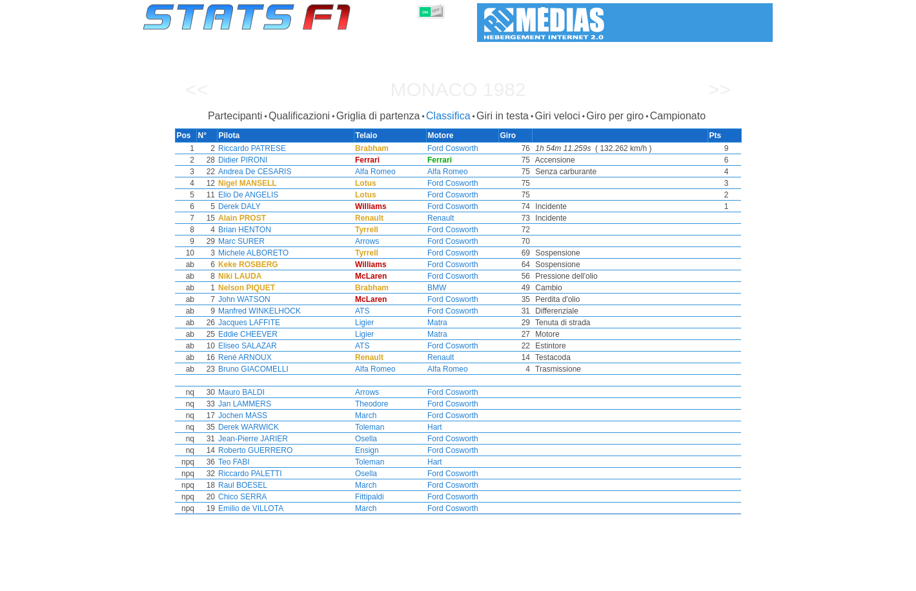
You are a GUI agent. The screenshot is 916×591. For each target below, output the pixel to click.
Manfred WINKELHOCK (257, 311)
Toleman (368, 427)
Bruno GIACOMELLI (251, 369)
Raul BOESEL (240, 485)
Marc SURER (239, 241)
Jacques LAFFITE (247, 322)
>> (719, 89)
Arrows (366, 241)
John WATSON (242, 299)
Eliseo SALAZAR (245, 345)
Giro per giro (615, 115)
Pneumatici (471, 578)
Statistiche (187, 578)
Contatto (748, 578)
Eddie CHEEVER (245, 334)
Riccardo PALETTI (247, 473)
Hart (434, 427)
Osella (365, 438)
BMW (436, 287)
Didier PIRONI (240, 160)
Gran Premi (288, 578)
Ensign (366, 450)
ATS (361, 311)
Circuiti (562, 578)
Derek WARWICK (246, 427)
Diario (602, 578)
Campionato (678, 115)
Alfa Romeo (374, 171)
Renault (440, 218)
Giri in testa (502, 115)
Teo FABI (231, 461)
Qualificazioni (299, 115)
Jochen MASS (240, 415)
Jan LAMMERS (242, 403)
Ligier (363, 322)
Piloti (332, 578)
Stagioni (236, 578)
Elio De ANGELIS (246, 194)
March (364, 415)
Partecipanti (235, 115)
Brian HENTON (242, 229)
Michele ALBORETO (251, 252)
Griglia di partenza (378, 115)
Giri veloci (557, 115)
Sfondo (704, 578)
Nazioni (520, 578)
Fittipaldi (368, 496)
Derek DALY (237, 206)
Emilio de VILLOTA (248, 508)
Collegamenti (651, 578)
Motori (424, 578)
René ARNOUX (242, 357)
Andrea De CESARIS (252, 171)
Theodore (370, 403)
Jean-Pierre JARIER (250, 438)
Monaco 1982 (457, 89)
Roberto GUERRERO (253, 450)
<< (196, 89)
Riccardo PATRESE (249, 148)
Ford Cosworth (452, 148)
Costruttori (378, 578)
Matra (437, 322)
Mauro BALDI (239, 392)
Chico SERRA (240, 496)
